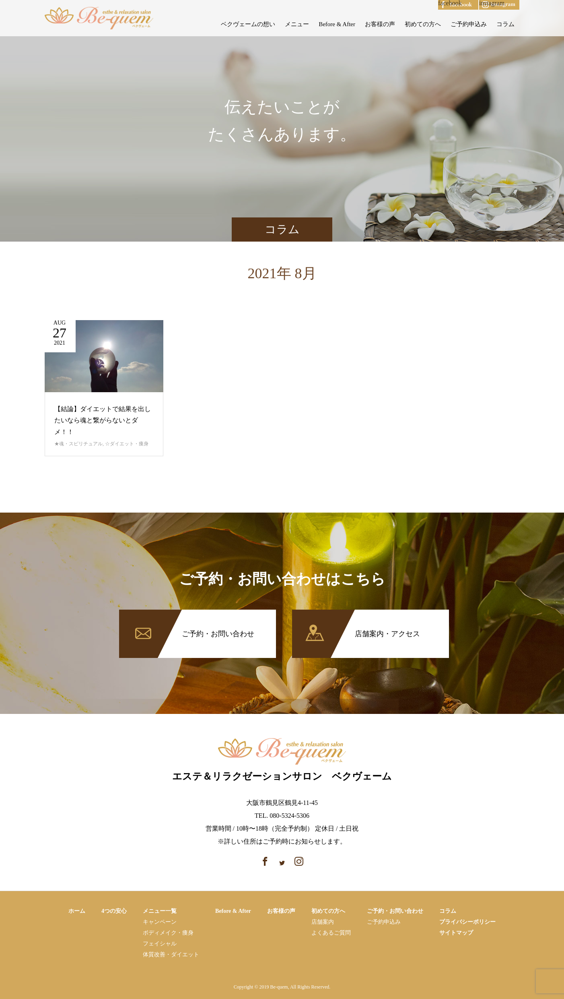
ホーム (76, 911)
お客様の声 (380, 24)
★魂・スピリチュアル (78, 444)
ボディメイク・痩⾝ (168, 933)
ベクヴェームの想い (248, 24)
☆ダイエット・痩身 (126, 444)
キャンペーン (160, 922)
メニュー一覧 (160, 911)
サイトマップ (456, 933)
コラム (505, 24)
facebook (450, 3)
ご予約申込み (469, 24)
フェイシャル (160, 944)
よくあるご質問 (331, 933)
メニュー (297, 24)
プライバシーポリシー (467, 922)
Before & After (337, 24)
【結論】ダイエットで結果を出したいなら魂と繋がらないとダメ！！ (102, 420)
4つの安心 (114, 911)
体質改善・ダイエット (171, 954)
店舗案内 (322, 922)
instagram (491, 3)
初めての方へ (423, 24)
